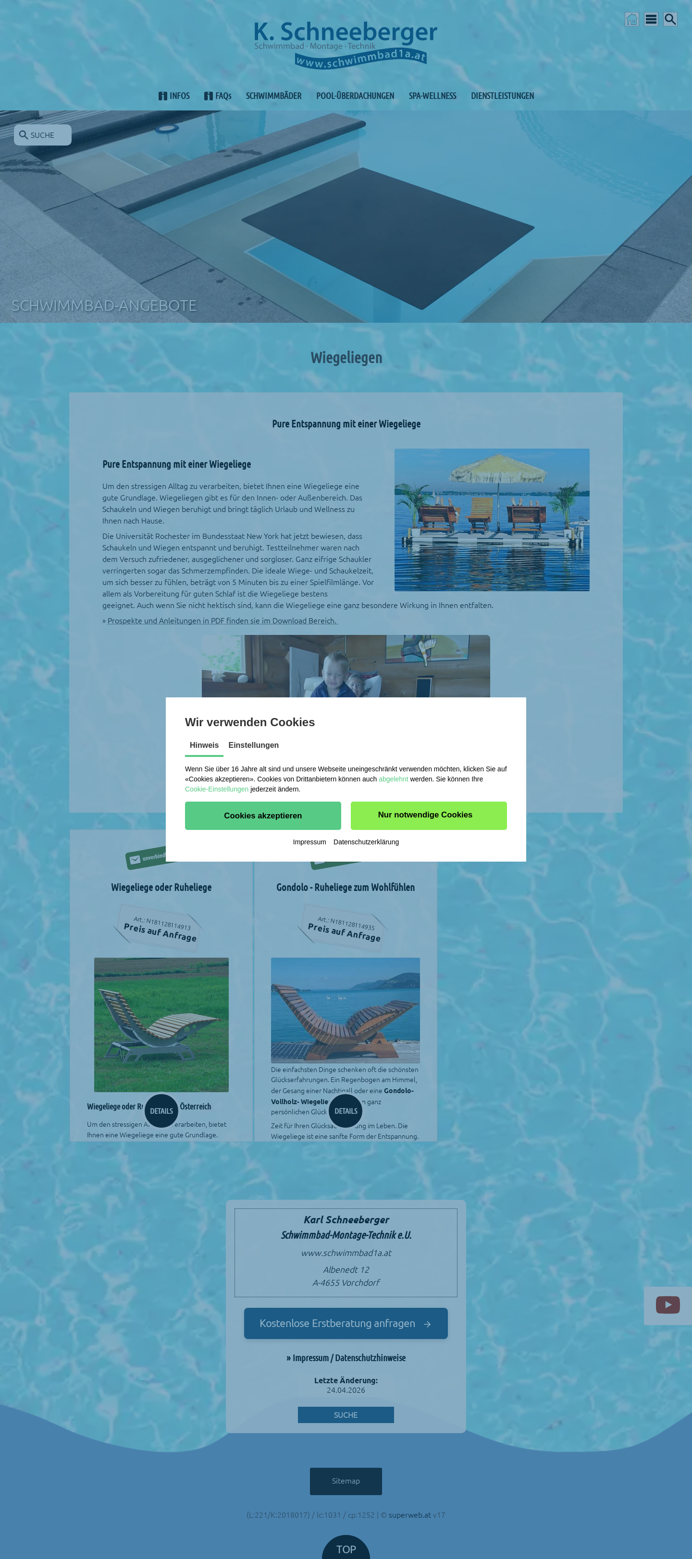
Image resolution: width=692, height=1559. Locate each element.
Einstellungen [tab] (253, 745)
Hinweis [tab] (204, 745)
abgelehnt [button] (393, 779)
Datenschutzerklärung (366, 842)
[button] (263, 815)
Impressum (309, 842)
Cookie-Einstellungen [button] (216, 789)
